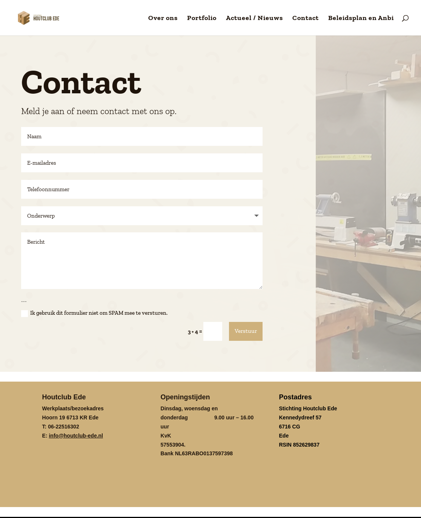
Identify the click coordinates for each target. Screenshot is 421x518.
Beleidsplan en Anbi (361, 18)
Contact (305, 18)
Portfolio (202, 18)
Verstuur (246, 330)
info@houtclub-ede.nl (76, 435)
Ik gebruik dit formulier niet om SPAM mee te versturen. (94, 312)
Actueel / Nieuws (254, 18)
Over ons (163, 18)
